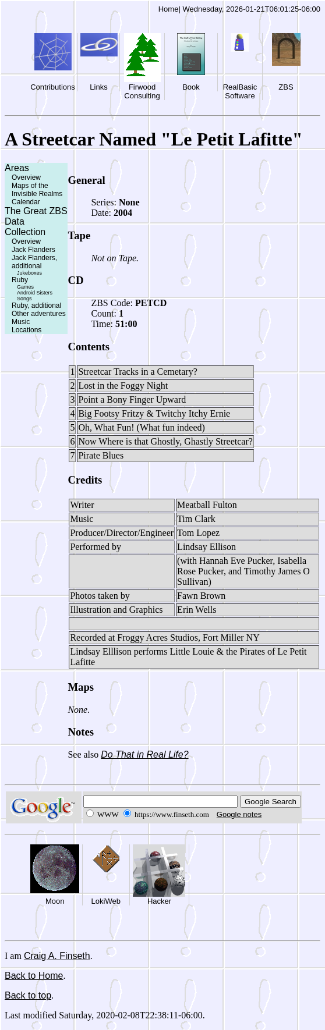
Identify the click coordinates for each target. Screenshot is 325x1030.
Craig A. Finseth (57, 956)
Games (25, 287)
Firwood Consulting (142, 91)
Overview (26, 177)
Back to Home (34, 976)
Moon (55, 901)
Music (21, 322)
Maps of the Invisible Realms (37, 190)
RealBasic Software (240, 91)
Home (168, 9)
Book (191, 87)
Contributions (52, 87)
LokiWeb (106, 901)
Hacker (159, 901)
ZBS (285, 87)
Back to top (28, 995)
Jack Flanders (33, 250)
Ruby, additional (36, 305)
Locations (26, 330)
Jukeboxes (29, 273)
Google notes (239, 814)
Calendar (26, 202)
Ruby (20, 280)
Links (98, 87)
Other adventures (39, 314)
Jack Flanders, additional (34, 262)
